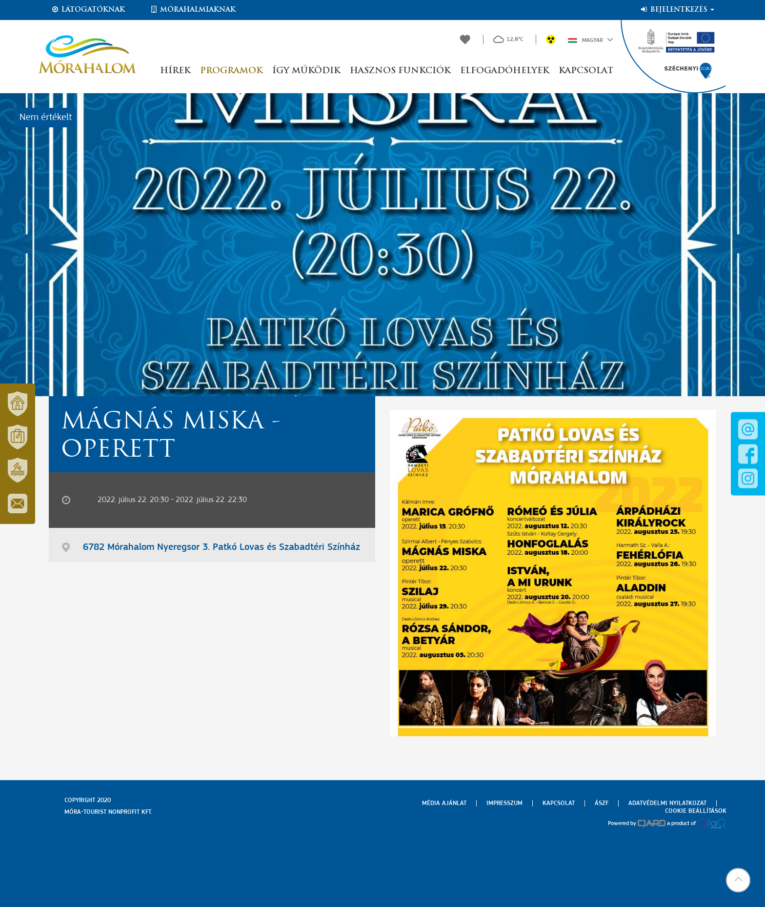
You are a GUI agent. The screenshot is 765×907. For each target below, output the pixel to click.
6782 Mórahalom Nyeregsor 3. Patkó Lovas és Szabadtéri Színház (221, 547)
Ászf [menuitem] (601, 803)
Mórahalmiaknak (192, 10)
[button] (738, 880)
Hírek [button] (175, 71)
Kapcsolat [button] (586, 71)
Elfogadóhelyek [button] (504, 71)
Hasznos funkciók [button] (400, 71)
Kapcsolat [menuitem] (559, 803)
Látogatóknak (88, 10)
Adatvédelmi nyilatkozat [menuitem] (667, 803)
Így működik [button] (306, 71)
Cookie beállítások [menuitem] (695, 811)
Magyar (590, 39)
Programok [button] (231, 71)
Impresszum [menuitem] (504, 803)
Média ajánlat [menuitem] (444, 803)
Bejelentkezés (677, 10)
